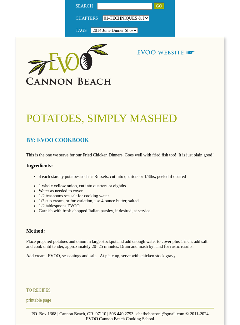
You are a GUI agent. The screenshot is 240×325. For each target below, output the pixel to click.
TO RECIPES (38, 290)
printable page (38, 300)
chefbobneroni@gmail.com (160, 314)
